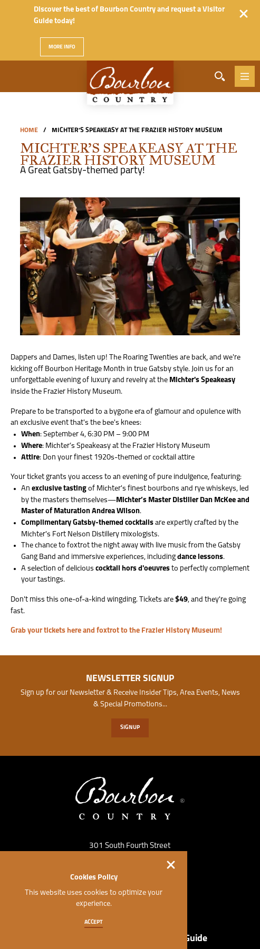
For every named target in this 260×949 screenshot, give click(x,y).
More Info (62, 47)
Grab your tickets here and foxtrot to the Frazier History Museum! (116, 631)
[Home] (130, 88)
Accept (93, 922)
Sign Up (130, 728)
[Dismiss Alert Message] (244, 14)
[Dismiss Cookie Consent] (171, 865)
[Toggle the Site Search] (219, 76)
